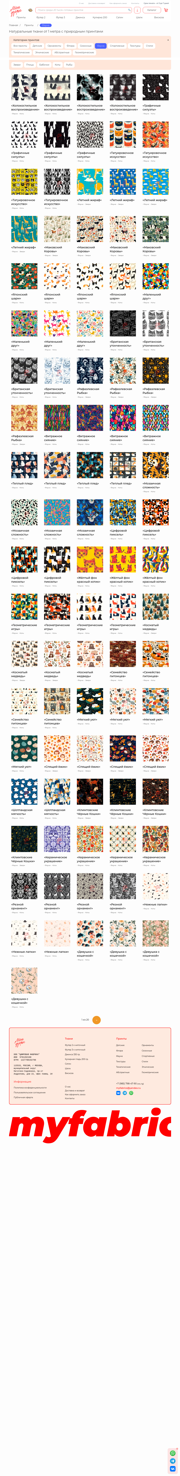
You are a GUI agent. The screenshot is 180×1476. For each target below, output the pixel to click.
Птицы (30, 64)
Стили (149, 46)
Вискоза (69, 1073)
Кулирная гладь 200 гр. (76, 1059)
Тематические (22, 52)
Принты (121, 1038)
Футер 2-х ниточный (75, 1045)
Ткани (69, 1038)
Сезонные (86, 46)
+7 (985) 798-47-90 (130, 1083)
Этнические (42, 52)
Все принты (20, 46)
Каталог (151, 10)
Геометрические (84, 52)
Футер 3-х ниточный (75, 1049)
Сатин (68, 1064)
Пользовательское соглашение (30, 1092)
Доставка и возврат (96, 3)
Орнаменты (54, 46)
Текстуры (135, 46)
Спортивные (117, 46)
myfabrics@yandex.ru (128, 1088)
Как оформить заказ (118, 3)
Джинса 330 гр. (72, 1054)
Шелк (68, 1068)
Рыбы (69, 64)
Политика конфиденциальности (30, 1087)
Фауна (100, 46)
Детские (37, 46)
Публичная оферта (23, 1097)
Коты (57, 64)
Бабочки (44, 64)
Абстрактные (61, 52)
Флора (70, 46)
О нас (81, 3)
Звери (17, 64)
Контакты (135, 3)
